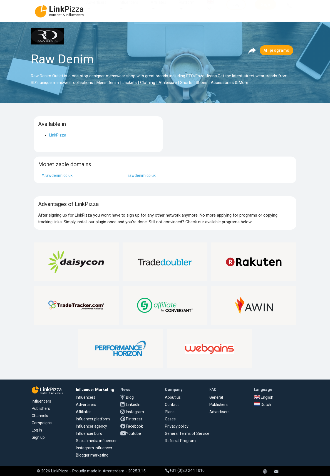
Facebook (134, 426)
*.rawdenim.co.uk (57, 175)
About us (173, 397)
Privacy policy (176, 426)
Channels (40, 415)
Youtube (133, 433)
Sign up (38, 437)
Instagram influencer (94, 448)
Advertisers (96, 8)
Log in (37, 430)
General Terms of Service (187, 433)
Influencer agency (91, 426)
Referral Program (180, 440)
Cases (170, 419)
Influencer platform (93, 419)
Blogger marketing (92, 455)
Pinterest (134, 419)
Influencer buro (89, 433)
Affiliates (158, 8)
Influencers (128, 8)
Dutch (262, 404)
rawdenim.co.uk (142, 175)
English (263, 397)
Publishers (41, 408)
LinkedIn (133, 404)
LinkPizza (57, 135)
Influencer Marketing (95, 389)
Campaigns (42, 423)
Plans (170, 412)
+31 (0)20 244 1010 (185, 470)
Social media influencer (96, 440)
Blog (130, 397)
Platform (187, 8)
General (216, 397)
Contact (172, 404)
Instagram (135, 412)
